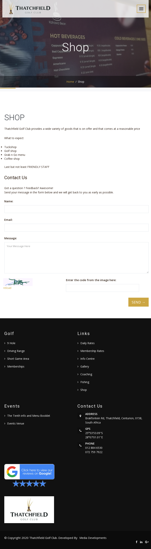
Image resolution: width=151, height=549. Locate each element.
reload (7, 288)
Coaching (86, 374)
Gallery (84, 366)
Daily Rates (87, 343)
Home (70, 81)
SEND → (138, 302)
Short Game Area (18, 358)
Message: (10, 238)
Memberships (15, 366)
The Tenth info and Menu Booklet (28, 415)
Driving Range (16, 351)
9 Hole (11, 343)
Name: (8, 201)
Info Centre (87, 358)
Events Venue (15, 423)
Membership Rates (92, 351)
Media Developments (93, 538)
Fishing (84, 382)
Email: (8, 220)
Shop (83, 390)
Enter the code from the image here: (91, 280)
